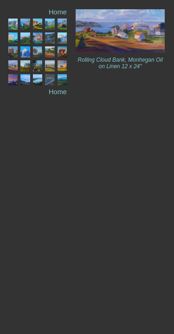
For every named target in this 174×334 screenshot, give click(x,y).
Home (58, 12)
